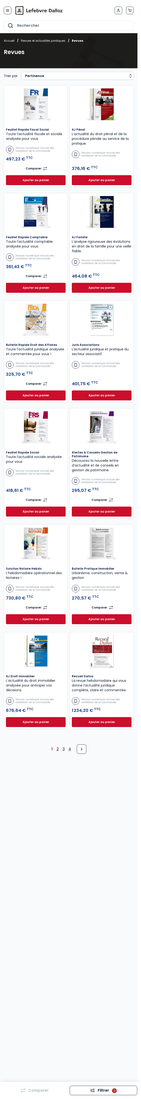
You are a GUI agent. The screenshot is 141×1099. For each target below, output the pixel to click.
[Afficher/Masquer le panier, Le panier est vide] (130, 10)
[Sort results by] (77, 76)
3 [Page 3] (64, 749)
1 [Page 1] (52, 749)
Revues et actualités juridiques (43, 41)
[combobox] (69, 25)
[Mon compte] (118, 10)
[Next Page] (81, 749)
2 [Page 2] (58, 749)
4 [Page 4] (69, 749)
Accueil (9, 41)
